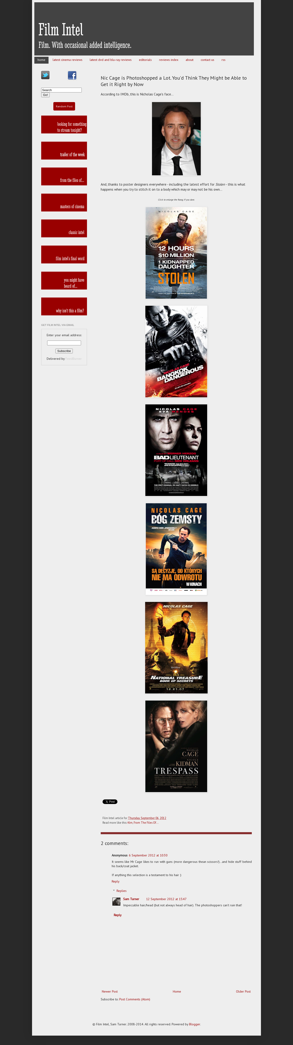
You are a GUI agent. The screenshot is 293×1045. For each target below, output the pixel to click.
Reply (115, 881)
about (189, 60)
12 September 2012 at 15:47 (166, 899)
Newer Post (110, 991)
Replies (122, 891)
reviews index (168, 60)
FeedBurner (73, 359)
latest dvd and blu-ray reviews (111, 60)
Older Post (243, 991)
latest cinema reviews (67, 60)
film (130, 822)
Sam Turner (131, 899)
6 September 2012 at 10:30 (148, 855)
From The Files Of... (146, 822)
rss (223, 60)
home (41, 60)
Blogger (194, 1024)
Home (177, 991)
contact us (207, 60)
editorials (145, 60)
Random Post (64, 106)
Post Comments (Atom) (134, 999)
